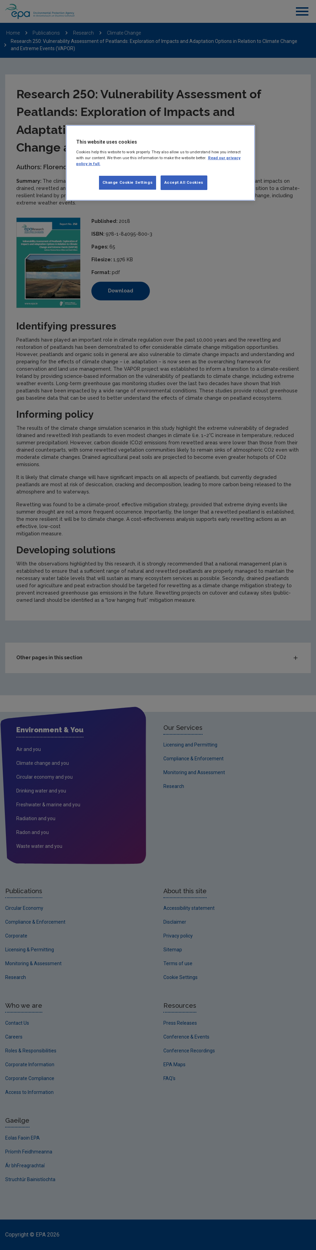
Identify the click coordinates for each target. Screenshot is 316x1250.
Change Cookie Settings (127, 182)
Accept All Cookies (184, 182)
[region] (160, 163)
